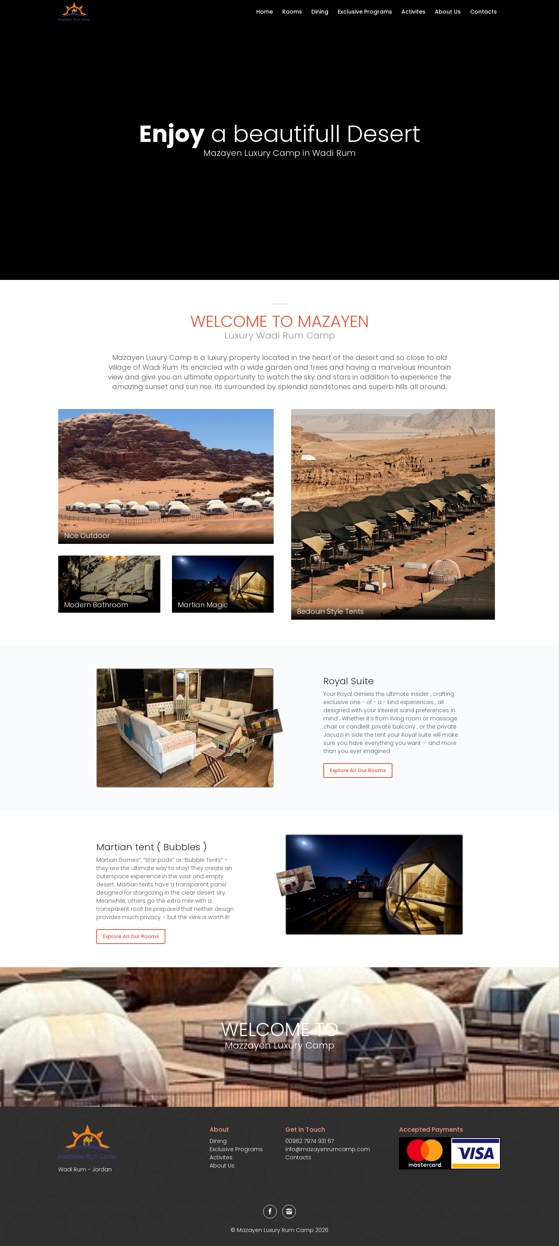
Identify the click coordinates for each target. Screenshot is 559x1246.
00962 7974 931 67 (309, 1141)
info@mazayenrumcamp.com (327, 1149)
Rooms (292, 12)
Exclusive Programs (365, 12)
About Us (448, 12)
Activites (413, 12)
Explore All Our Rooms (358, 770)
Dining (319, 12)
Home (264, 12)
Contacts (483, 12)
